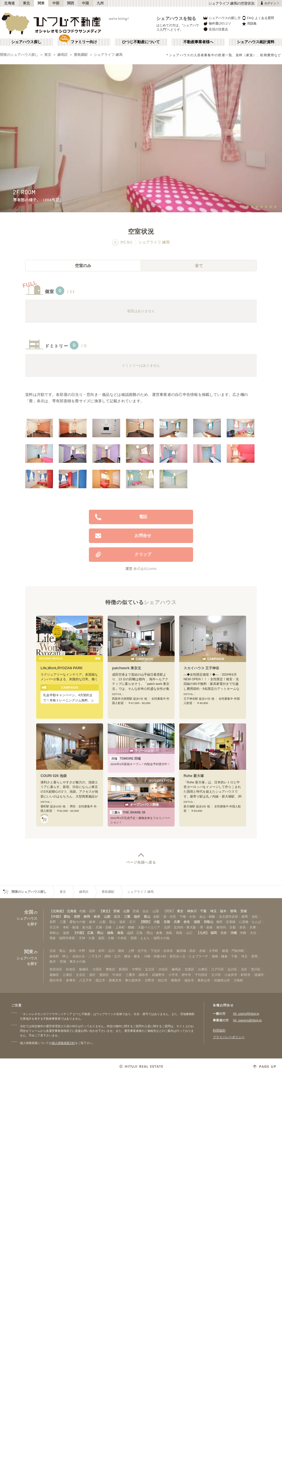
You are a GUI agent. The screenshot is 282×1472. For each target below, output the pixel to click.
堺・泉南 (206, 927)
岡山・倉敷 (154, 933)
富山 (147, 916)
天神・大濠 (87, 938)
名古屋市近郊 (228, 916)
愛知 (67, 916)
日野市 (149, 980)
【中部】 (56, 916)
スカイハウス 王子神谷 (201, 668)
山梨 (107, 916)
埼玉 (213, 911)
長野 (77, 916)
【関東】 (169, 911)
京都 (167, 922)
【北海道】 (57, 911)
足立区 (150, 969)
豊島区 (110, 969)
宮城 (116, 911)
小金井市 (230, 975)
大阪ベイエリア (149, 927)
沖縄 (233, 933)
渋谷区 (163, 969)
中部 (56, 3)
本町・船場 (71, 927)
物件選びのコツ (217, 23)
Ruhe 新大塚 (194, 776)
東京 (47, 55)
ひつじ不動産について (141, 42)
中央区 (117, 975)
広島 (90, 933)
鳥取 (120, 933)
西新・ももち (140, 938)
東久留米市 (133, 980)
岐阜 (97, 916)
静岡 (87, 916)
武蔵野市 (158, 975)
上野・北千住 (137, 950)
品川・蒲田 (116, 950)
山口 (130, 933)
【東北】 (105, 911)
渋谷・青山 (57, 950)
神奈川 (192, 911)
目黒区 (189, 969)
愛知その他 (77, 922)
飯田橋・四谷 (186, 950)
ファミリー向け (84, 42)
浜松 (255, 916)
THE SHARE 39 (127, 812)
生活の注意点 (215, 29)
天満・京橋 (103, 927)
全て (199, 265)
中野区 (137, 969)
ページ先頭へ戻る (141, 862)
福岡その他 (161, 938)
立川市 (216, 975)
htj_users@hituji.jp (246, 1013)
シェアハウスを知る (176, 18)
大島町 (238, 980)
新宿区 (123, 969)
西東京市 (115, 980)
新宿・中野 (77, 950)
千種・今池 (187, 916)
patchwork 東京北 (126, 668)
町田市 (245, 975)
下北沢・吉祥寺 (162, 950)
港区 (92, 975)
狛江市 (162, 980)
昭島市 (176, 980)
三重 (127, 916)
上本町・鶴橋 (124, 927)
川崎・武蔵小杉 (155, 956)
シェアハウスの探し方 (222, 18)
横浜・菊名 (132, 956)
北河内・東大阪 (185, 927)
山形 (126, 911)
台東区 (203, 969)
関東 (41, 3)
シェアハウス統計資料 (255, 42)
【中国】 (79, 933)
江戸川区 (217, 969)
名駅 (156, 916)
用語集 (249, 23)
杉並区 (71, 969)
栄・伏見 (169, 916)
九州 (100, 3)
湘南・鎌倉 (220, 956)
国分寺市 (56, 980)
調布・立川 (112, 956)
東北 (26, 3)
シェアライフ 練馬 (108, 55)
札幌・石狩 (87, 911)
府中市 (186, 975)
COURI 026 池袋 (54, 776)
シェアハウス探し (26, 42)
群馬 (233, 911)
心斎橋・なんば (250, 922)
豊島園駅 (81, 55)
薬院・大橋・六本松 (112, 938)
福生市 (189, 980)
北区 (244, 969)
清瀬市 (259, 975)
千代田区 (201, 975)
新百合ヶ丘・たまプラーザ (189, 956)
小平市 (173, 975)
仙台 (145, 911)
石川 (117, 916)
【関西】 (145, 922)
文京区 (80, 975)
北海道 (9, 3)
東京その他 (77, 961)
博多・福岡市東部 (62, 938)
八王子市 (85, 980)
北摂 (167, 927)
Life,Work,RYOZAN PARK (62, 668)
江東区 (67, 975)
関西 (70, 3)
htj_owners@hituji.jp (247, 1020)
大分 (223, 933)
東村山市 (203, 980)
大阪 (156, 922)
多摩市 (71, 980)
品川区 (232, 969)
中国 (85, 3)
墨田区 (104, 975)
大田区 (97, 969)
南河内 (221, 927)
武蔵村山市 (222, 980)
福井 (137, 916)
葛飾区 (54, 975)
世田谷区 (56, 969)
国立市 (100, 980)
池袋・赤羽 (97, 950)
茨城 (243, 911)
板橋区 (84, 969)
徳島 (110, 933)
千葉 (203, 911)
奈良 (187, 922)
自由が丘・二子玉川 (86, 956)
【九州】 (202, 933)
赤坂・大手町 (208, 950)
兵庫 (177, 922)
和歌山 (208, 922)
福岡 (213, 933)
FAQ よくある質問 (258, 18)
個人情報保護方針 (63, 1043)
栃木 (223, 911)
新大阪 (87, 927)
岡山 (100, 933)
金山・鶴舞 (207, 916)
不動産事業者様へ (198, 42)
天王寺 (54, 927)
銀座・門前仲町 (233, 950)
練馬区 (62, 55)
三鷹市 (130, 975)
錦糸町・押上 (59, 956)
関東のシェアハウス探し (19, 55)
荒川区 (256, 969)
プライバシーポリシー (229, 1037)
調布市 (143, 975)
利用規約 (219, 1030)
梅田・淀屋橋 (225, 922)
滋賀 (197, 922)
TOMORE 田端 (125, 758)
